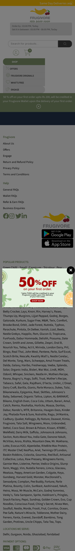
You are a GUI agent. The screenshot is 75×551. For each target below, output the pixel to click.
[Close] (71, 270)
